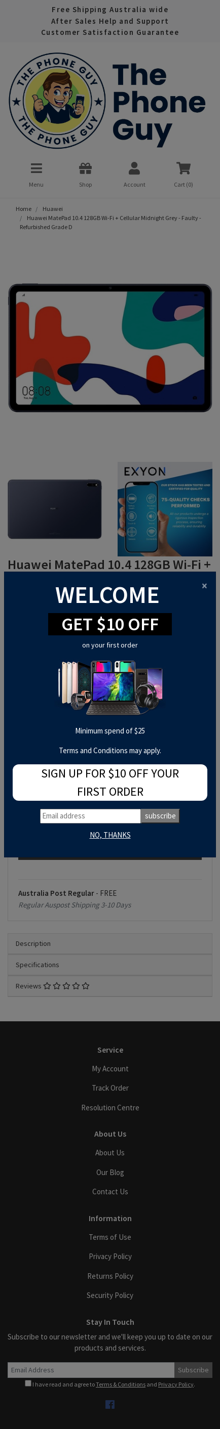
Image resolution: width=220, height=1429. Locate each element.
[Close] (204, 585)
